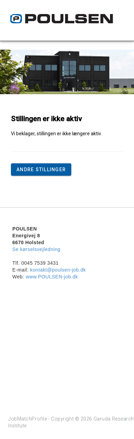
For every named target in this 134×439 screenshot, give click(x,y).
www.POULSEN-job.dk (52, 276)
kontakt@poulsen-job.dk (58, 270)
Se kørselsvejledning (36, 249)
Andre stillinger (41, 169)
